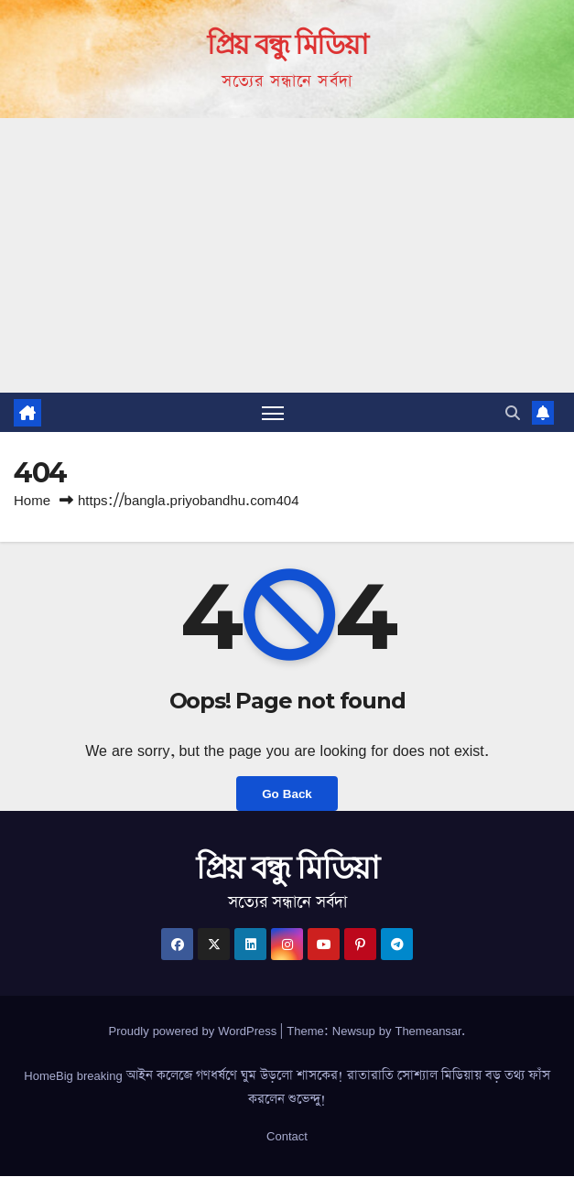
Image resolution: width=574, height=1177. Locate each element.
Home (32, 500)
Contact (287, 1136)
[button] (512, 413)
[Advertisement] (287, 255)
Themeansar (428, 1030)
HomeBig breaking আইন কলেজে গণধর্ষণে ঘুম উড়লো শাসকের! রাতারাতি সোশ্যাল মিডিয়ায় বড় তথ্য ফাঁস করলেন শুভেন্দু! (286, 1087)
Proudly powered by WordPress (195, 1030)
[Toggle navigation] (273, 412)
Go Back (286, 794)
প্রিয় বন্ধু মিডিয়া (287, 44)
